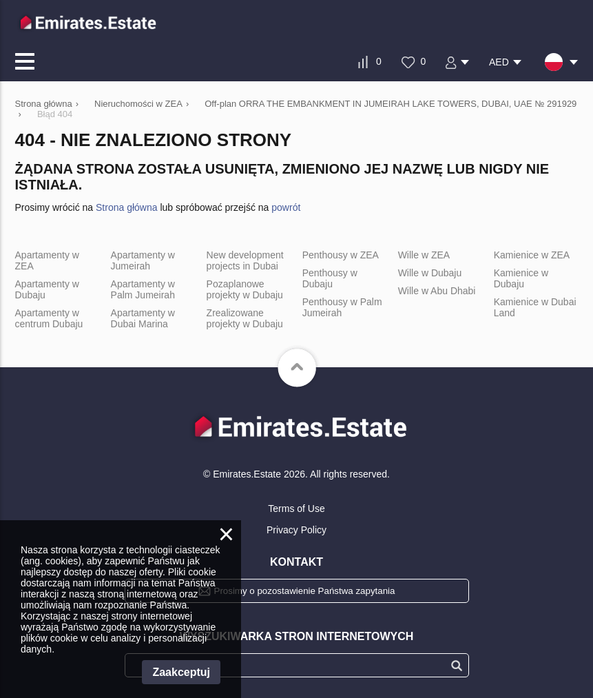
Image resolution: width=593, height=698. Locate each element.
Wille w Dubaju (430, 272)
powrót (285, 207)
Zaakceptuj (181, 672)
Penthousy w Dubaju (329, 278)
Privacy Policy (296, 529)
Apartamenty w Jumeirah (143, 260)
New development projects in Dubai (245, 260)
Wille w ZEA (424, 254)
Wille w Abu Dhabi (437, 290)
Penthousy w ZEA (340, 254)
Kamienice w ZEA (532, 254)
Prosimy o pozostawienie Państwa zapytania (304, 591)
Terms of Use (296, 508)
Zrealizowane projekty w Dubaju (245, 318)
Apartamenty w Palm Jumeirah (143, 289)
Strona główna (127, 207)
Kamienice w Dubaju (521, 278)
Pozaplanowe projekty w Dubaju (245, 289)
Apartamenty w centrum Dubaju (49, 318)
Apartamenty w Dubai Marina (143, 318)
